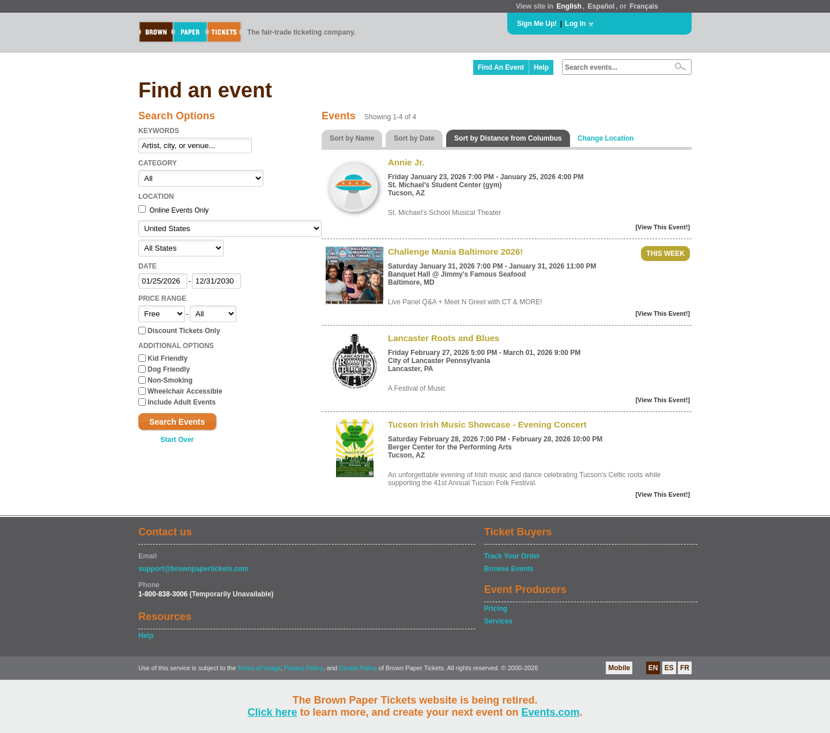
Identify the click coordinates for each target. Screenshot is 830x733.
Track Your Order (512, 556)
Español (601, 6)
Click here (272, 712)
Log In (575, 24)
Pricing (496, 608)
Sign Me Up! (537, 24)
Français (643, 6)
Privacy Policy (303, 668)
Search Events (177, 421)
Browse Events (509, 569)
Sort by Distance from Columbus (508, 138)
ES (669, 668)
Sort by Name (352, 138)
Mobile (619, 668)
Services (498, 621)
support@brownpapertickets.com (193, 569)
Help (541, 67)
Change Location (605, 138)
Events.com (551, 712)
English (568, 6)
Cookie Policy (358, 668)
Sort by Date (414, 138)
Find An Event (501, 67)
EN (653, 668)
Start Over (177, 440)
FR (684, 668)
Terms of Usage (258, 668)
